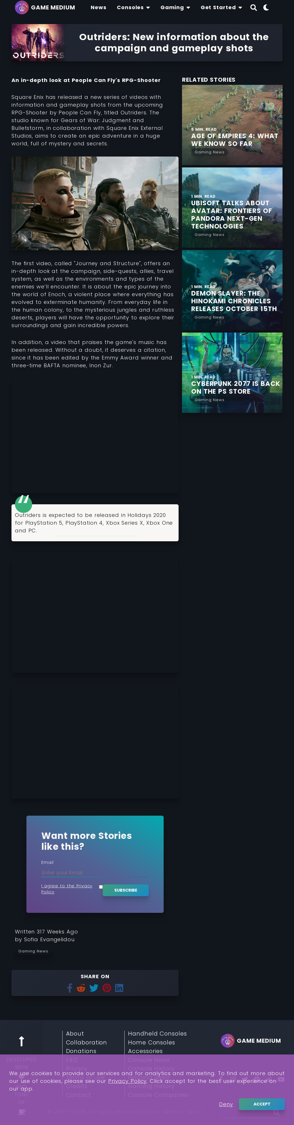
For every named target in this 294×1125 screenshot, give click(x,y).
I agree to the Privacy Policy (66, 889)
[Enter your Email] (95, 872)
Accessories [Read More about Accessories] (145, 1051)
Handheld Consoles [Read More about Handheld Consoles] (157, 1034)
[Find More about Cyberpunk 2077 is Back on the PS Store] (237, 387)
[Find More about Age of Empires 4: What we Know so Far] (237, 140)
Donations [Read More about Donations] (81, 1051)
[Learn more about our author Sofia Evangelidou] (49, 939)
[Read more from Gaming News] (35, 951)
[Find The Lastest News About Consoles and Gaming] (98, 7)
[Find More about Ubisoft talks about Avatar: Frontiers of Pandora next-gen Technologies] (237, 214)
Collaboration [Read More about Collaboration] (86, 1043)
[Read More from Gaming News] (209, 151)
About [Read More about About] (75, 1034)
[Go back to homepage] (46, 7)
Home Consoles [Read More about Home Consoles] (151, 1043)
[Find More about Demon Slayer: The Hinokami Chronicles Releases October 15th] (237, 301)
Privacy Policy (127, 1081)
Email (47, 862)
